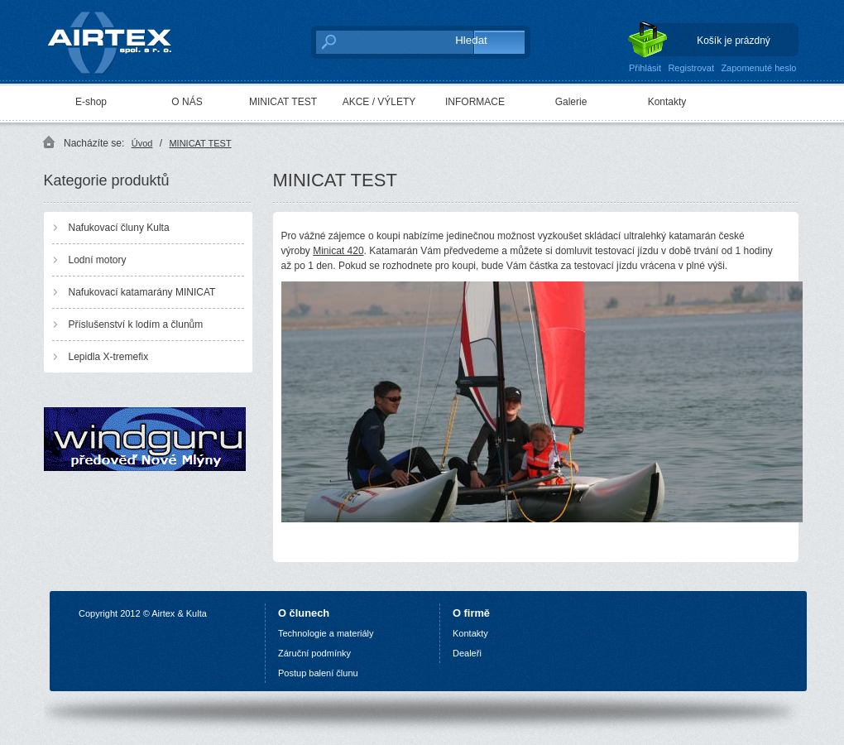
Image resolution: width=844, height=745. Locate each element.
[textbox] (377, 41)
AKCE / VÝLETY (379, 102)
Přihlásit (645, 68)
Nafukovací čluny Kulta (119, 227)
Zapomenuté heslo (758, 68)
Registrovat (691, 68)
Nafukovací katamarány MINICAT (142, 292)
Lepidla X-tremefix (109, 357)
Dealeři (467, 653)
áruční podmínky (317, 653)
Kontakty (667, 102)
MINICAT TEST (283, 102)
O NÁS (186, 102)
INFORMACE (475, 102)
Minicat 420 (338, 251)
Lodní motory (98, 260)
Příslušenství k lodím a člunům (136, 324)
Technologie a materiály (326, 633)
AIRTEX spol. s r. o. (121, 38)
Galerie (571, 102)
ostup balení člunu (320, 673)
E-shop (91, 102)
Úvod (142, 143)
